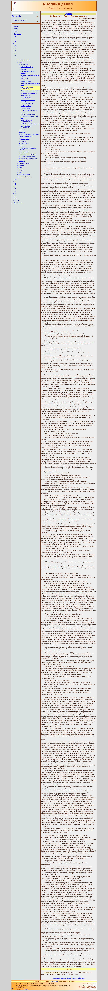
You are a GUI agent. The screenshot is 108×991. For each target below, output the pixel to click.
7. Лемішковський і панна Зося (30, 97)
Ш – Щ (17, 216)
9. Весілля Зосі (25, 102)
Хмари (22, 138)
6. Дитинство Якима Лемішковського (27, 93)
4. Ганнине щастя (26, 87)
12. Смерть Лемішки (27, 111)
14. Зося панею (25, 116)
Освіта (16, 32)
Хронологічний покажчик (24, 189)
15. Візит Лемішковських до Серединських (29, 119)
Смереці (26, 989)
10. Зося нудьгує (26, 104)
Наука (16, 29)
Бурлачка (23, 151)
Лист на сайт (16, 16)
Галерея (21, 182)
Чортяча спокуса (24, 162)
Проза (20, 66)
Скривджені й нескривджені (29, 165)
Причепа (23, 74)
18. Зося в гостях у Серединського (26, 129)
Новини (16, 26)
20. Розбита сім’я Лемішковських (26, 135)
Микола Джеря (25, 148)
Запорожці (22, 141)
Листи (20, 179)
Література (17, 35)
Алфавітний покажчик (23, 187)
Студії (20, 184)
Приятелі (21, 156)
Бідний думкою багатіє (25, 146)
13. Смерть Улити (26, 113)
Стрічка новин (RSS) (19, 20)
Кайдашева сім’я (25, 153)
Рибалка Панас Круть (27, 71)
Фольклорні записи (24, 174)
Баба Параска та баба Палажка (30, 143)
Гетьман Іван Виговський (28, 167)
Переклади (22, 177)
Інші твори (22, 172)
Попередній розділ (59, 978)
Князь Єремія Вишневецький (29, 170)
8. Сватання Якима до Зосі (29, 99)
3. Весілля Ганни (26, 84)
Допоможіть (54, 981)
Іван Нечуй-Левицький (23, 64)
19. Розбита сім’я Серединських (30, 132)
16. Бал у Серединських (28, 122)
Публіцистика (18, 219)
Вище (69, 978)
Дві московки (24, 69)
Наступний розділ (78, 978)
